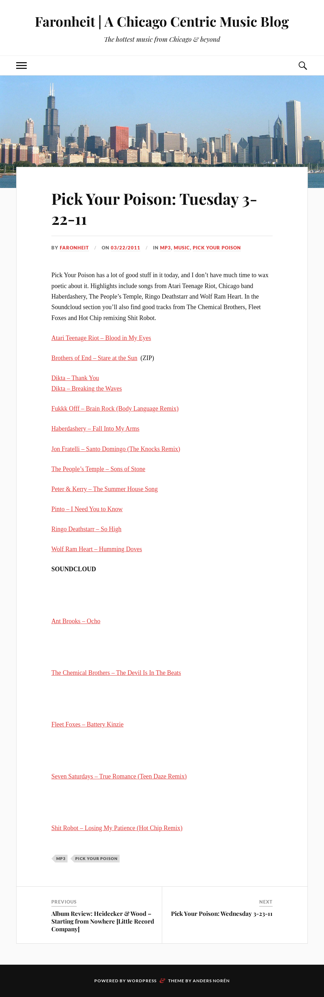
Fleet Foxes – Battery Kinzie (87, 724)
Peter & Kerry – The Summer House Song (104, 489)
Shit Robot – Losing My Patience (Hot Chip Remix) (117, 828)
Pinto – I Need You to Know (87, 509)
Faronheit (74, 247)
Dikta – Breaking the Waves (86, 388)
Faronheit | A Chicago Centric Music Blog (162, 21)
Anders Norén (211, 980)
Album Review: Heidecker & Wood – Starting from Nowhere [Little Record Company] (102, 921)
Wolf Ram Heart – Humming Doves (96, 549)
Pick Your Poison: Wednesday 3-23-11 (222, 913)
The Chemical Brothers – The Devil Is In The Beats (116, 672)
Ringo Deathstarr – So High (86, 529)
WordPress (142, 980)
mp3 (165, 247)
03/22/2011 (125, 247)
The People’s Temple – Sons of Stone (98, 469)
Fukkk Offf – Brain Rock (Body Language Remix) (115, 408)
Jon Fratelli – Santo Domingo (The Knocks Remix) (115, 448)
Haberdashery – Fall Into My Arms (95, 428)
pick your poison (217, 247)
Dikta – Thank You (75, 378)
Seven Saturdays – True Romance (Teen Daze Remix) (119, 776)
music (182, 247)
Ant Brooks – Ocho (75, 621)
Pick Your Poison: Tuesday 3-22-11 (154, 208)
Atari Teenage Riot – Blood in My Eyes (101, 337)
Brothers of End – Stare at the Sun (94, 357)
